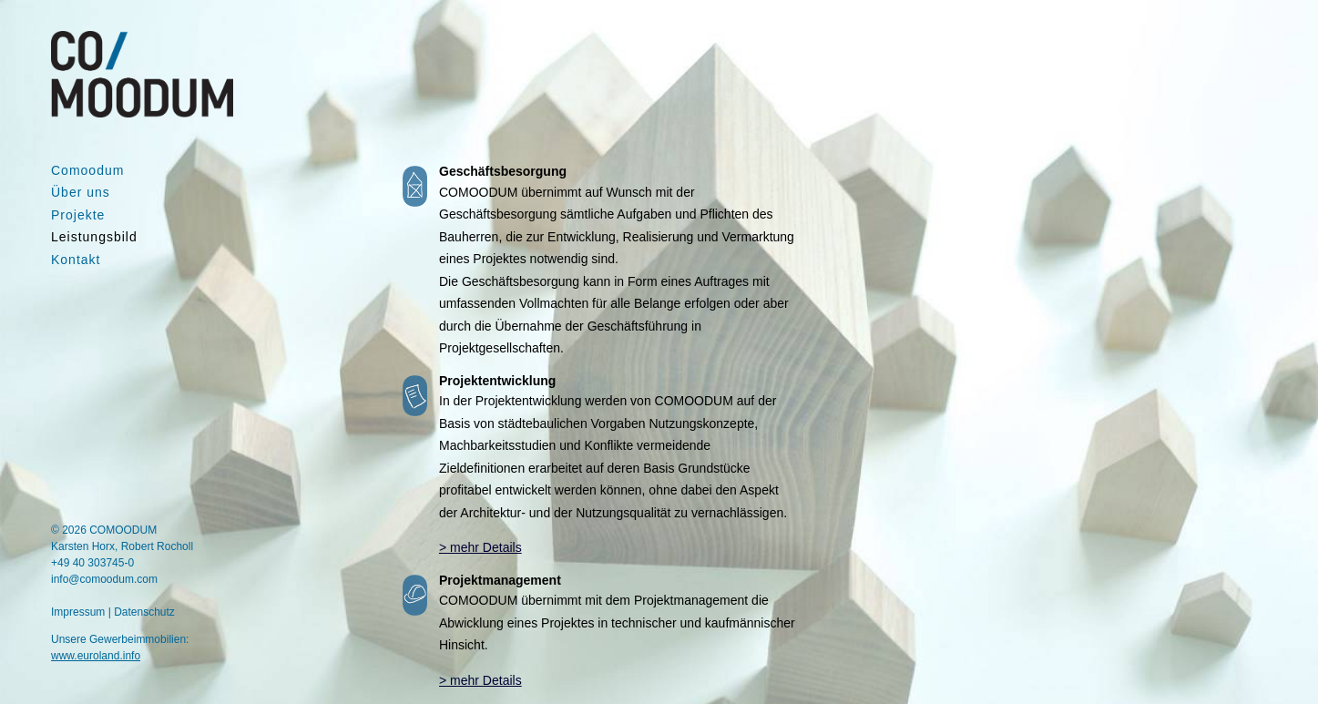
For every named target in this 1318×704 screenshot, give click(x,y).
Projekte (78, 215)
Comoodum (87, 170)
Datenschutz (144, 612)
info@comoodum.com (104, 579)
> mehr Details (480, 547)
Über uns (80, 192)
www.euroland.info (95, 655)
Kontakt (75, 259)
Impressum (78, 612)
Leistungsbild (94, 237)
